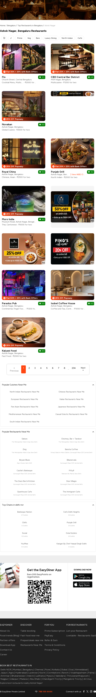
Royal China (9, 171)
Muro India (8, 219)
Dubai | (64, 669)
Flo (3, 77)
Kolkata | (56, 669)
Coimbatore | (54, 672)
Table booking (27, 630)
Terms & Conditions (55, 645)
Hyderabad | (21, 672)
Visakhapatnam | (79, 672)
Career (3, 654)
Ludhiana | (40, 675)
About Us (5, 630)
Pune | (48, 669)
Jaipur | (4, 672)
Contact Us (6, 649)
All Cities (87, 679)
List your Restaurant (76, 630)
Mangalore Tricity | (73, 679)
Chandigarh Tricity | (52, 679)
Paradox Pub (9, 303)
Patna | (91, 672)
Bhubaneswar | (19, 675)
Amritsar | (5, 675)
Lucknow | (33, 672)
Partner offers (7, 640)
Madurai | (24, 679)
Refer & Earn (51, 640)
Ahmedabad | (82, 669)
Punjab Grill (57, 171)
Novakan (7, 124)
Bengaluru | (28, 669)
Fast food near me (30, 635)
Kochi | (43, 672)
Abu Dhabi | (35, 679)
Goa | (71, 669)
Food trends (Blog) (9, 635)
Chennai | (39, 669)
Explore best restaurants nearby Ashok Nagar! (21, 683)
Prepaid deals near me (31, 640)
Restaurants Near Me (31, 645)
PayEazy (49, 635)
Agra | (11, 672)
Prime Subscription (55, 630)
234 (74, 368)
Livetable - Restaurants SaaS (81, 635)
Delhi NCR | (6, 669)
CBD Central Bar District (65, 77)
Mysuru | (50, 675)
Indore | (30, 675)
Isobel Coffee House (63, 303)
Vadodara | (60, 675)
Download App (7, 645)
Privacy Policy (52, 649)
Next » (83, 369)
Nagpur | (4, 679)
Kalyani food (9, 350)
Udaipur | (14, 679)
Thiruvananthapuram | (78, 675)
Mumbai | (17, 669)
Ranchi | (65, 672)
